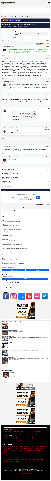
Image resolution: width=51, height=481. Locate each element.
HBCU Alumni (43, 446)
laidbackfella (6, 81)
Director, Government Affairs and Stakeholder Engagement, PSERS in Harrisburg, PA (14, 248)
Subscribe (25, 278)
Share (8, 40)
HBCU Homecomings (9, 459)
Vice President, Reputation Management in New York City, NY (11, 221)
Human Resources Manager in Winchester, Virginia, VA (10, 259)
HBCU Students (8, 448)
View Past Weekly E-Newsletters (11, 282)
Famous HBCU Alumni (14, 461)
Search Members (17, 437)
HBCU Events (12, 450)
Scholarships (15, 446)
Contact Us (22, 431)
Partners (35, 431)
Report (3, 55)
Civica (3, 250)
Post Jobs (37, 270)
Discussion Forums (34, 446)
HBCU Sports (32, 448)
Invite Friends (33, 437)
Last (48, 43)
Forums (7, 16)
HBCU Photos (39, 448)
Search (12, 20)
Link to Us (29, 431)
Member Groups (41, 437)
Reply (47, 40)
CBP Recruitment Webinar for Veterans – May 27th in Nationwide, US (12, 229)
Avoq (3, 212)
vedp (3, 254)
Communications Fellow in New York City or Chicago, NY (10, 225)
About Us (10, 431)
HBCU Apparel (19, 450)
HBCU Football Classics (20, 459)
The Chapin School (5, 239)
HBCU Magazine (28, 450)
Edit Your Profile (7, 437)
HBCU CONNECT (9, 287)
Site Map (40, 431)
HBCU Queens (24, 461)
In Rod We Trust (7, 58)
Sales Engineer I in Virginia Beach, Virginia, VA (8, 267)
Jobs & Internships (23, 446)
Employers (16, 431)
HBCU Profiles (7, 446)
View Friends (25, 437)
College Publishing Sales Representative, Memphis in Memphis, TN (12, 244)
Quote (47, 55)
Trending (5, 20)
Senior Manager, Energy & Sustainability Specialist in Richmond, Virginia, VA (13, 263)
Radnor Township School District (7, 231)
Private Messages (17, 440)
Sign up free (30, 199)
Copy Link (4, 40)
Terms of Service (29, 473)
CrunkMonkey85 (7, 46)
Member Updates (8, 440)
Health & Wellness (37, 450)
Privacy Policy (21, 473)
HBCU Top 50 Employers (33, 459)
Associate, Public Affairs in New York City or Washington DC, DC (11, 217)
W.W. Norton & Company (5, 243)
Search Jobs (14, 270)
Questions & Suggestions (15, 16)
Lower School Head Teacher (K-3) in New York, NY (9, 240)
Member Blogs (17, 448)
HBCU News (25, 448)
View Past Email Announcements (11, 281)
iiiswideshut (7, 30)
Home (2, 16)
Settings (18, 20)
